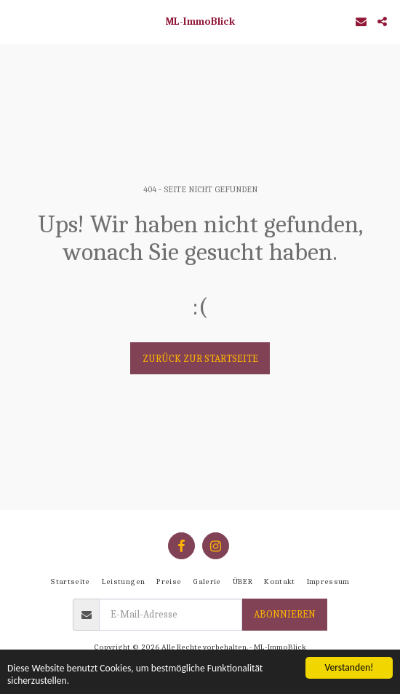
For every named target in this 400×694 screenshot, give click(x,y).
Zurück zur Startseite (200, 358)
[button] (16, 20)
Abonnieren (285, 614)
